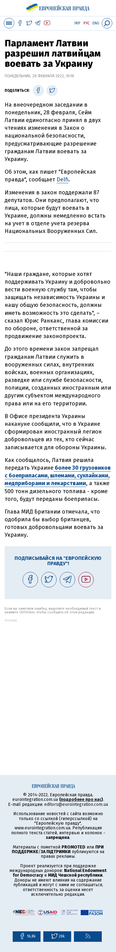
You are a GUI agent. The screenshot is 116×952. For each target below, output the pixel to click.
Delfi (62, 179)
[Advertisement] (58, 680)
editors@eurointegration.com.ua (76, 804)
